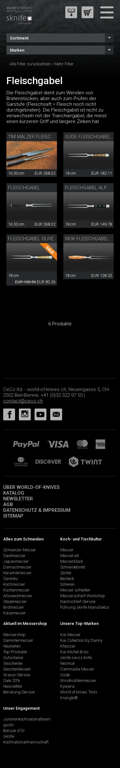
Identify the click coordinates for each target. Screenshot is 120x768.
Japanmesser (16, 561)
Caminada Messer (77, 669)
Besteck (67, 578)
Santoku (10, 578)
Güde (65, 674)
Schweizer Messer (19, 549)
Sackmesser (14, 555)
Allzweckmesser (17, 595)
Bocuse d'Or (14, 730)
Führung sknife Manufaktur (84, 607)
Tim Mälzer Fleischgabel (38, 137)
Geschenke (12, 663)
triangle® (69, 697)
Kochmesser (14, 584)
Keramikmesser (17, 572)
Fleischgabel (24, 188)
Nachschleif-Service (77, 601)
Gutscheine (13, 657)
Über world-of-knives (31, 487)
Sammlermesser (18, 640)
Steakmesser (15, 601)
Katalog (13, 493)
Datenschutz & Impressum (36, 510)
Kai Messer (70, 634)
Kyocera (67, 686)
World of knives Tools (78, 692)
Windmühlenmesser (78, 680)
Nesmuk (67, 663)
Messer (67, 549)
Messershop (14, 634)
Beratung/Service (19, 692)
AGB (8, 504)
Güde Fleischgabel (88, 137)
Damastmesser (17, 567)
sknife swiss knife (76, 657)
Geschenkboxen (17, 669)
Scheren (67, 584)
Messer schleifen (75, 590)
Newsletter (18, 499)
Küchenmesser (16, 590)
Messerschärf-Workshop (82, 595)
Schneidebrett (72, 567)
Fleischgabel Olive (31, 239)
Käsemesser (14, 613)
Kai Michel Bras (74, 651)
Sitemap (13, 516)
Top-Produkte (15, 651)
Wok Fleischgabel (87, 239)
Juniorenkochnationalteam (27, 719)
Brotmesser (13, 607)
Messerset (69, 555)
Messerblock (71, 561)
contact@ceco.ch (23, 401)
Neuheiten (12, 646)
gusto (8, 724)
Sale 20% (11, 680)
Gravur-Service (16, 674)
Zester (66, 572)
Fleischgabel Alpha (89, 188)
